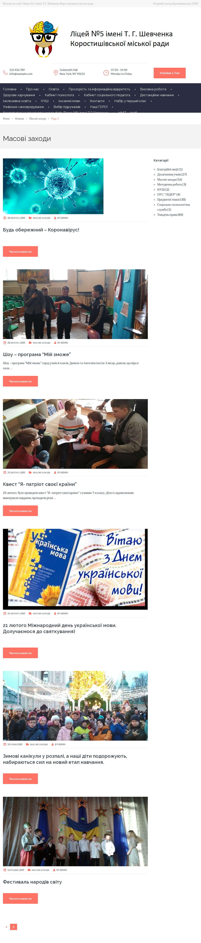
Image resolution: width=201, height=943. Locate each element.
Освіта (54, 89)
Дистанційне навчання (157, 95)
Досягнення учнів (169, 174)
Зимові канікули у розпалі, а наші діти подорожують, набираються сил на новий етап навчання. (65, 759)
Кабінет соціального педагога (107, 95)
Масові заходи (41, 218)
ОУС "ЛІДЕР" (166, 194)
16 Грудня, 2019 (15, 870)
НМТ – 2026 (127, 113)
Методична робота (169, 184)
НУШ (45, 101)
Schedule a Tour (170, 73)
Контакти (97, 101)
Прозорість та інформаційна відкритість (99, 89)
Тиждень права (167, 214)
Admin (64, 218)
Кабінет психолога (59, 95)
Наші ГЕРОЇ (99, 107)
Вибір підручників (67, 107)
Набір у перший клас (130, 101)
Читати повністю (20, 251)
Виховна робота (153, 89)
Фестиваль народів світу (32, 882)
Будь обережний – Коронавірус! (41, 230)
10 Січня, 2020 (14, 744)
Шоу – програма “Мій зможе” (37, 354)
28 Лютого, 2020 (16, 218)
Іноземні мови (69, 101)
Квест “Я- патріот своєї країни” (40, 484)
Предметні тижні (168, 199)
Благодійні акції (167, 169)
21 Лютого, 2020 (16, 613)
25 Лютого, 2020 (16, 472)
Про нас (32, 89)
